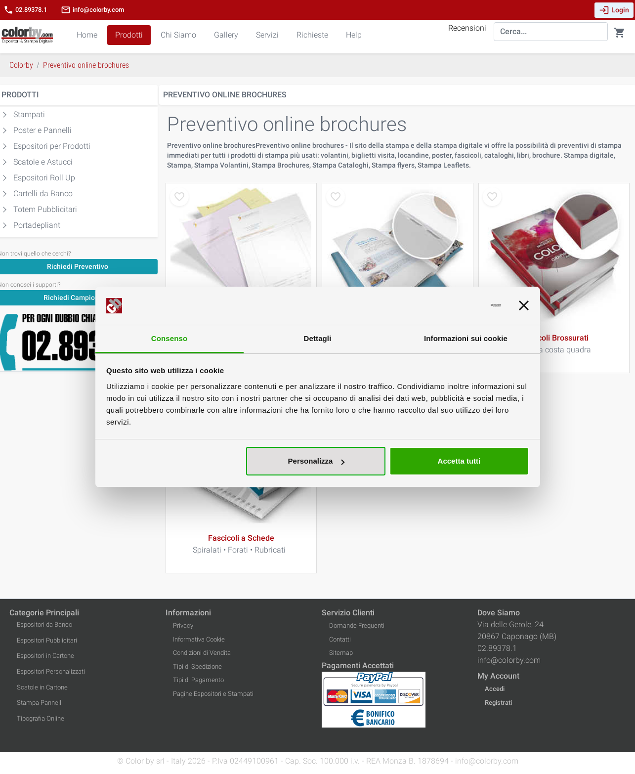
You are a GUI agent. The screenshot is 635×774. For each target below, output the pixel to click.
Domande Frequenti (356, 625)
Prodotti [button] (129, 35)
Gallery (226, 35)
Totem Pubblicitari (45, 209)
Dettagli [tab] (318, 338)
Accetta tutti (459, 461)
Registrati (498, 702)
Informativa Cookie (199, 639)
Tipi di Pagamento (198, 680)
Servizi (267, 35)
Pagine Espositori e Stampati (213, 693)
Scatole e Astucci (43, 162)
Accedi (495, 688)
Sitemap (341, 652)
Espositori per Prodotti (51, 146)
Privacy (183, 625)
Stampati (29, 114)
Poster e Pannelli (42, 130)
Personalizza (316, 461)
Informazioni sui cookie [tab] (466, 338)
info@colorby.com (92, 10)
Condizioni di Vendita (202, 652)
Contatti (340, 639)
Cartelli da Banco (43, 193)
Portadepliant (36, 225)
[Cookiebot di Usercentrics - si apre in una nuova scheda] (457, 306)
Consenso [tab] (169, 338)
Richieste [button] (312, 35)
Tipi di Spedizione (197, 666)
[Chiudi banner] (524, 306)
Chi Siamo (178, 35)
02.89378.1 (25, 10)
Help (354, 35)
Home (87, 35)
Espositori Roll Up (44, 177)
